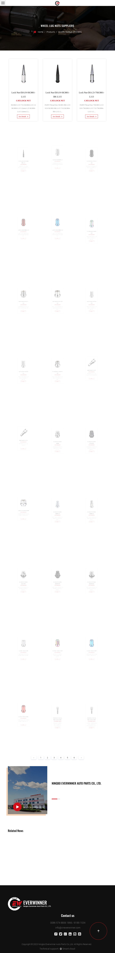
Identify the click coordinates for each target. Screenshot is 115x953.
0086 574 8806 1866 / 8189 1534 (67, 922)
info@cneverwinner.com (67, 927)
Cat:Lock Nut (23, 99)
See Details (23, 113)
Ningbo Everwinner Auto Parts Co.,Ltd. (55, 944)
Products (51, 31)
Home (40, 31)
